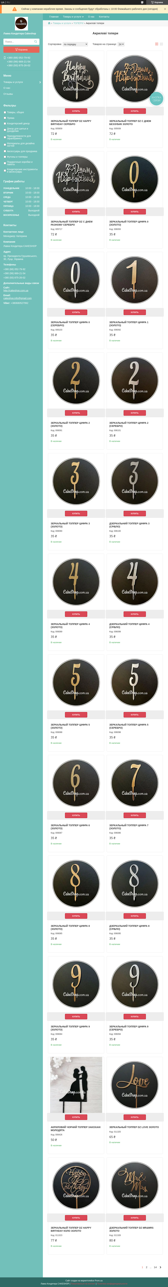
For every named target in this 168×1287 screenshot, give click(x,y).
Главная (53, 16)
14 (155, 1267)
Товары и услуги (13, 82)
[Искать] (35, 42)
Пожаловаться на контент (83, 1284)
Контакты (104, 16)
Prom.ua (99, 1280)
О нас (6, 87)
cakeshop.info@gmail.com (17, 298)
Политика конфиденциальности (112, 1284)
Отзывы (8, 93)
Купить (76, 111)
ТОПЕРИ (78, 23)
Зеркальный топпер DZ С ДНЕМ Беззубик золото (130, 123)
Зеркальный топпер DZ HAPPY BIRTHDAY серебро (71, 123)
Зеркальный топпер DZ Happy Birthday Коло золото (71, 1229)
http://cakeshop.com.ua (15, 290)
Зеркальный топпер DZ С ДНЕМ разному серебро (71, 223)
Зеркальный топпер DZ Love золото (134, 1127)
